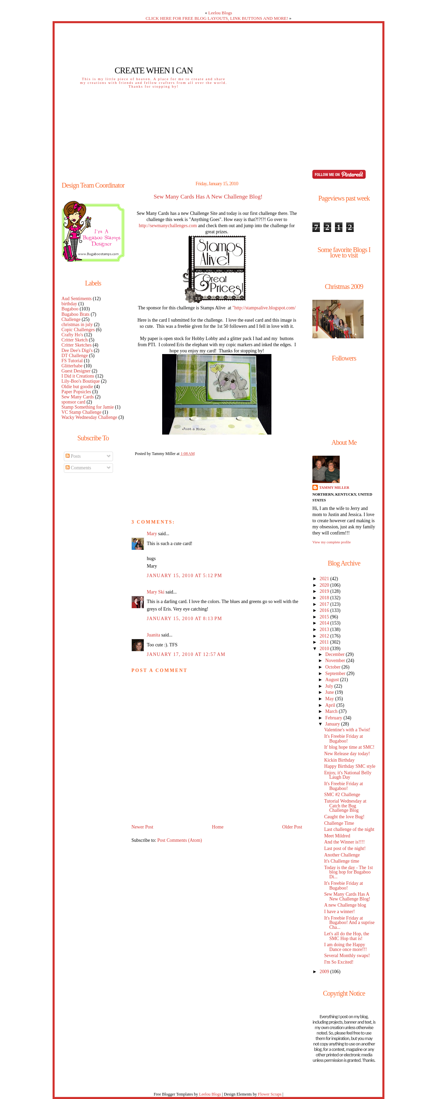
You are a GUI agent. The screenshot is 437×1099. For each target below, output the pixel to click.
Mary (152, 533)
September (336, 673)
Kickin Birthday (339, 760)
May (330, 698)
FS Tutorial (72, 360)
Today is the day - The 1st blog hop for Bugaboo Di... (348, 872)
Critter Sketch (74, 339)
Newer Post (142, 827)
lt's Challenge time (341, 861)
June (330, 692)
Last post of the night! (345, 848)
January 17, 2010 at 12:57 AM (186, 654)
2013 (325, 629)
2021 (325, 578)
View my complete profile (331, 542)
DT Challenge (74, 355)
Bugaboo (70, 308)
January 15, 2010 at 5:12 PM (184, 575)
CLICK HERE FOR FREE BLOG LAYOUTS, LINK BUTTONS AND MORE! (216, 18)
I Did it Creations (77, 376)
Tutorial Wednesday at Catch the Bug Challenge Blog (345, 805)
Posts (73, 456)
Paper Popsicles (76, 391)
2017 (325, 604)
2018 (325, 597)
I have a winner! (339, 911)
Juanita (153, 635)
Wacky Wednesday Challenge (89, 417)
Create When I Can (154, 70)
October (333, 667)
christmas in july (77, 324)
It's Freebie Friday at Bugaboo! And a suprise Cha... (349, 922)
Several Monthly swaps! (347, 955)
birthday (69, 303)
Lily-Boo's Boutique (80, 381)
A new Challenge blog (345, 905)
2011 (325, 642)
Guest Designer (75, 370)
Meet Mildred (337, 835)
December (335, 654)
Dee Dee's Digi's (77, 350)
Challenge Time (339, 823)
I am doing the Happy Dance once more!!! (345, 947)
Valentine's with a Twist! (347, 729)
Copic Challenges (78, 329)
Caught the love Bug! (344, 816)
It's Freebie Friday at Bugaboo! (343, 739)
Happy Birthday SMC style (349, 766)
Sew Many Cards (77, 396)
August (332, 679)
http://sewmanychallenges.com (168, 225)
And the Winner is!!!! (344, 842)
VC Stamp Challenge (81, 412)
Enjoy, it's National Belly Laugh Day (347, 775)
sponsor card (73, 402)
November (336, 660)
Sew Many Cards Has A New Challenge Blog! (208, 197)
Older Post (292, 827)
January (333, 724)
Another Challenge (342, 855)
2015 (325, 616)
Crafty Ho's (72, 334)
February (334, 717)
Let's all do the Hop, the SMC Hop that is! (346, 936)
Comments (78, 467)
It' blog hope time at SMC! (349, 747)
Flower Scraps (269, 1094)
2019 (325, 591)
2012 (325, 636)
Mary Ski (156, 592)
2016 (325, 610)
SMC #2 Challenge (342, 794)
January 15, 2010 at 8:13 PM (184, 618)
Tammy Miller (334, 487)
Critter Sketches (76, 345)
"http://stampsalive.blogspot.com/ (264, 307)
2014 (325, 623)
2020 (325, 585)
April (331, 705)
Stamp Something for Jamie (87, 407)
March (332, 711)
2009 (325, 971)
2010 (325, 648)
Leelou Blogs (220, 12)
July (329, 686)
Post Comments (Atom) (179, 840)
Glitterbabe (72, 365)
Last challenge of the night (349, 829)
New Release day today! (347, 753)
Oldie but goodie (77, 386)
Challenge (71, 319)
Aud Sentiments (76, 298)
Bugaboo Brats (75, 314)
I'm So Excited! (338, 962)
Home (218, 827)
